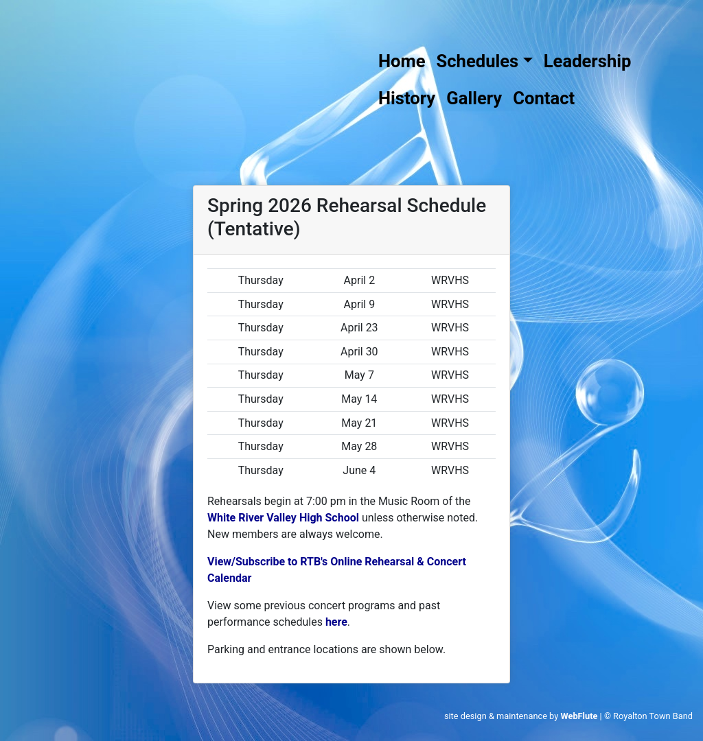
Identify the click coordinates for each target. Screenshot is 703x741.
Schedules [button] (478, 61)
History (406, 98)
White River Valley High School (283, 517)
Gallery (474, 98)
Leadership (588, 61)
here (336, 621)
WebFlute (578, 716)
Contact (544, 98)
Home (402, 61)
